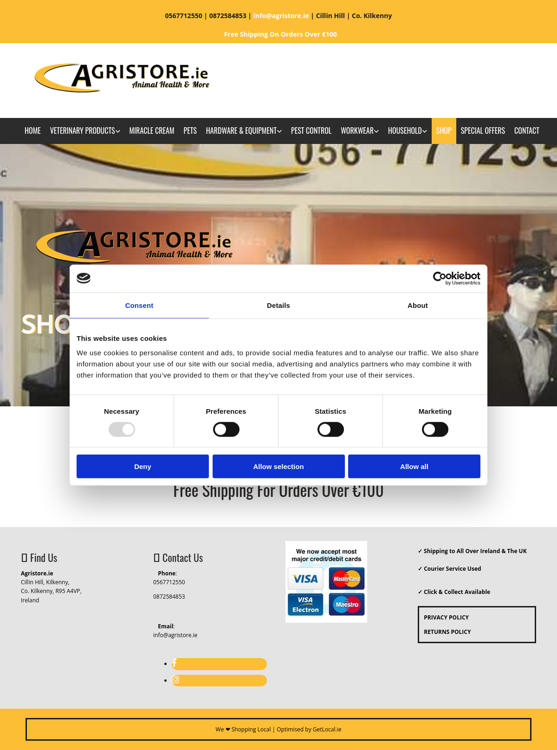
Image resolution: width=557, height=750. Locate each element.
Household (405, 130)
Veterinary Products (82, 130)
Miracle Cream (152, 130)
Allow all (414, 466)
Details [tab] (278, 305)
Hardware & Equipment (241, 130)
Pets (189, 130)
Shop (444, 130)
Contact (526, 130)
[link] (85, 131)
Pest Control (311, 130)
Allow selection (278, 466)
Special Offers (483, 130)
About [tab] (418, 305)
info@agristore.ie (175, 635)
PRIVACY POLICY (444, 617)
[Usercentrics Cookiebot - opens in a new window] (439, 278)
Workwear (357, 130)
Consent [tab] (139, 305)
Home (33, 130)
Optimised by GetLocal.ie (309, 729)
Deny (142, 466)
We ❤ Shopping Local (243, 729)
